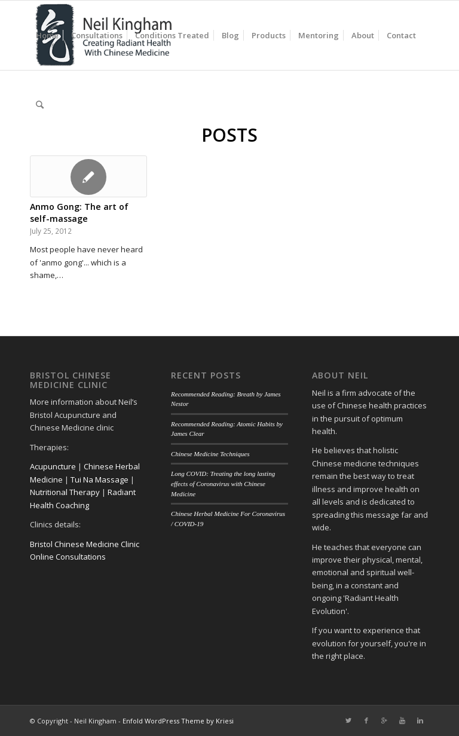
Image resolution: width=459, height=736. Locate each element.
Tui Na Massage (99, 479)
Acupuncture (53, 466)
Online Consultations (68, 556)
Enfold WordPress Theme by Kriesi (178, 720)
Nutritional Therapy (65, 492)
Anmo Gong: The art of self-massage (79, 212)
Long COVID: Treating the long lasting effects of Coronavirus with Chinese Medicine (223, 483)
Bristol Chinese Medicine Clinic (84, 544)
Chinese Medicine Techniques (210, 453)
